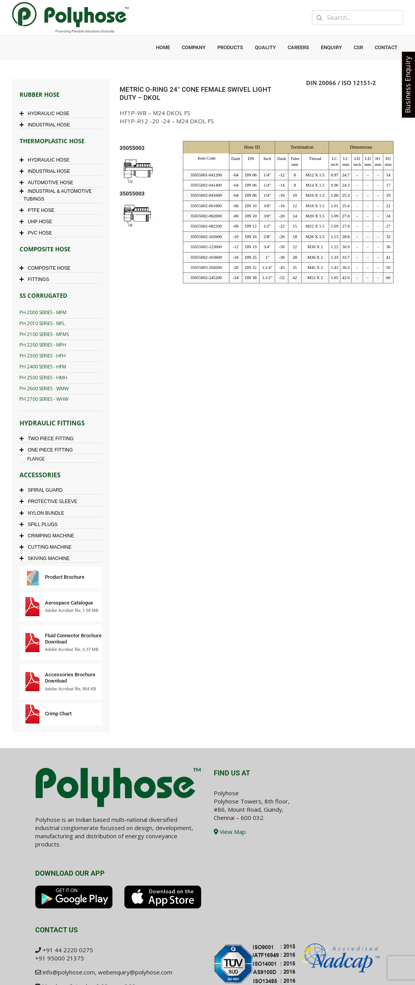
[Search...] (357, 17)
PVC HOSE (37, 233)
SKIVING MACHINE (46, 558)
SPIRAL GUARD (43, 490)
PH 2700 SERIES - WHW (44, 399)
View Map (230, 832)
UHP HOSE (37, 221)
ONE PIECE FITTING (48, 450)
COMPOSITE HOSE (46, 268)
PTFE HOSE (38, 210)
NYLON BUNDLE (43, 513)
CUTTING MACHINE (47, 547)
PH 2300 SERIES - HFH (43, 355)
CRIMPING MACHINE (48, 536)
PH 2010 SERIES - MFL (42, 323)
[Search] (319, 17)
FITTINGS (36, 279)
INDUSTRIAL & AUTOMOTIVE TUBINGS (57, 195)
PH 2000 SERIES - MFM (43, 312)
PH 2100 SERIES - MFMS (44, 334)
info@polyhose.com (69, 972)
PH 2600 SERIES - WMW (44, 388)
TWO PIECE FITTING (48, 438)
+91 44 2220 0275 (68, 950)
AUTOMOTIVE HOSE (48, 182)
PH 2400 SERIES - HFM (43, 366)
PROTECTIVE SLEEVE (50, 501)
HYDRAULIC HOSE (46, 113)
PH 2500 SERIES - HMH (43, 377)
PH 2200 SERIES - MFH (43, 344)
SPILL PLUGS (40, 524)
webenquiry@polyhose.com (135, 972)
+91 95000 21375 (59, 958)
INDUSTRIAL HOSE (46, 125)
